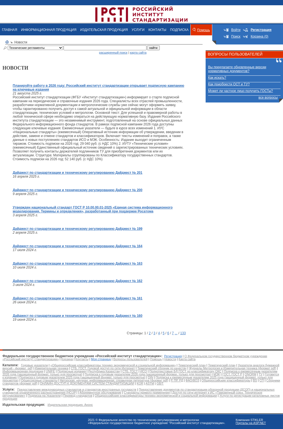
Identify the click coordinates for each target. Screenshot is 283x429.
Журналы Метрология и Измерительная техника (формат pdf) (232, 368)
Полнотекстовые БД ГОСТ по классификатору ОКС (186, 371)
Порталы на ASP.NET (251, 423)
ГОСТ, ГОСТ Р (232, 374)
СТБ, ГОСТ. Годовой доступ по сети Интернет (103, 368)
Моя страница (101, 359)
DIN (150, 377)
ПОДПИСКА (179, 30)
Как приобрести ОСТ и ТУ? (229, 84)
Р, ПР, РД (177, 380)
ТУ (261, 374)
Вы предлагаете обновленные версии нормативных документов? (237, 69)
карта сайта (138, 52)
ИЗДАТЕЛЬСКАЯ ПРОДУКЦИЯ (104, 30)
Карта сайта (187, 359)
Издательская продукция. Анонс (70, 404)
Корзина (67, 359)
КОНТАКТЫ (157, 30)
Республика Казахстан (104, 371)
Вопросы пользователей (130, 359)
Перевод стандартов (77, 395)
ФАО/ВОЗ (192, 380)
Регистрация (173, 356)
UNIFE (50, 371)
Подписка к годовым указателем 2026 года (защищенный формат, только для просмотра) (148, 374)
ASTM (150, 383)
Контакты (82, 359)
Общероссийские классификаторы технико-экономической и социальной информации (156, 395)
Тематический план (192, 365)
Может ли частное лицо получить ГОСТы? (240, 91)
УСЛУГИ (138, 30)
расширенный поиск (113, 52)
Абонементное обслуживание (101, 392)
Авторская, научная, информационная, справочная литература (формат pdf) (114, 380)
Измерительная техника (52, 368)
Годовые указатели (34, 365)
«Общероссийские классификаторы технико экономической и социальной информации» (113, 365)
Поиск (235, 36)
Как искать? (217, 78)
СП (262, 380)
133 (183, 333)
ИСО (143, 371)
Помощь (203, 30)
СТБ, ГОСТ (130, 371)
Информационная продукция (22, 371)
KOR (140, 383)
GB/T (160, 383)
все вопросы (268, 97)
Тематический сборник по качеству (162, 368)
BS (255, 380)
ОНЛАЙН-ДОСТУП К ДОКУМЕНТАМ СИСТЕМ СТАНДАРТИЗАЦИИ (87, 383)
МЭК (216, 374)
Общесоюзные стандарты (39, 380)
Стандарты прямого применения (147, 392)
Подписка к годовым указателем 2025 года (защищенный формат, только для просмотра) (82, 377)
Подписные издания (71, 371)
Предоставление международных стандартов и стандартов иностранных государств (76, 389)
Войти (236, 30)
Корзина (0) (259, 36)
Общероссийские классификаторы (225, 380)
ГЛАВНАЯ (9, 30)
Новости (170, 359)
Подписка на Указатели (44, 395)
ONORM (250, 374)
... (176, 333)
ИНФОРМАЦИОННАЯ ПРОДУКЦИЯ (48, 30)
